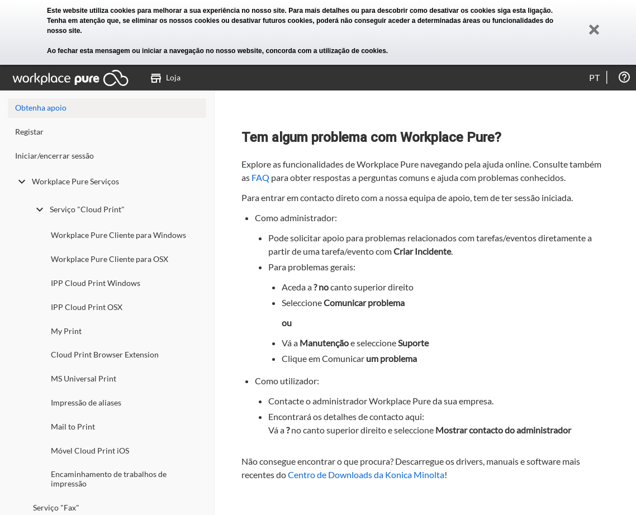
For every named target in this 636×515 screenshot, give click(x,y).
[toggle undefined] (22, 181)
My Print (66, 331)
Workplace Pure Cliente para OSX (109, 259)
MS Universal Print (83, 378)
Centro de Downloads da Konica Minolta (366, 474)
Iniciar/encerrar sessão (54, 155)
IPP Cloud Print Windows (95, 283)
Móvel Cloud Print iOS (90, 450)
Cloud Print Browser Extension (105, 354)
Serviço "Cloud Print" (79, 209)
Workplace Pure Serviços (67, 181)
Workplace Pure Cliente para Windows (118, 235)
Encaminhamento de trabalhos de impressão (109, 478)
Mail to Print (73, 426)
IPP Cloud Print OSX (86, 307)
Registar (29, 131)
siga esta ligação (524, 11)
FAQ (260, 177)
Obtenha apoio (41, 107)
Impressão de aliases (86, 402)
